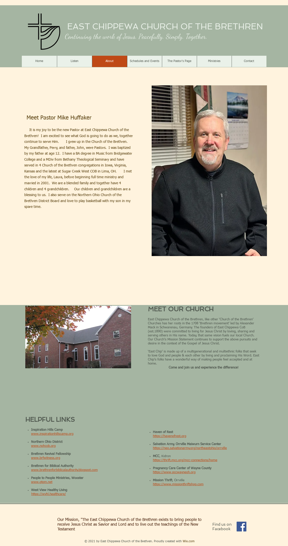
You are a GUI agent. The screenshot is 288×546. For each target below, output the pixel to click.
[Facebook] (241, 526)
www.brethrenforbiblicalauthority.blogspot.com (64, 470)
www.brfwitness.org (45, 458)
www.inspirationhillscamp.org (52, 434)
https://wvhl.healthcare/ (48, 494)
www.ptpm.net (41, 482)
